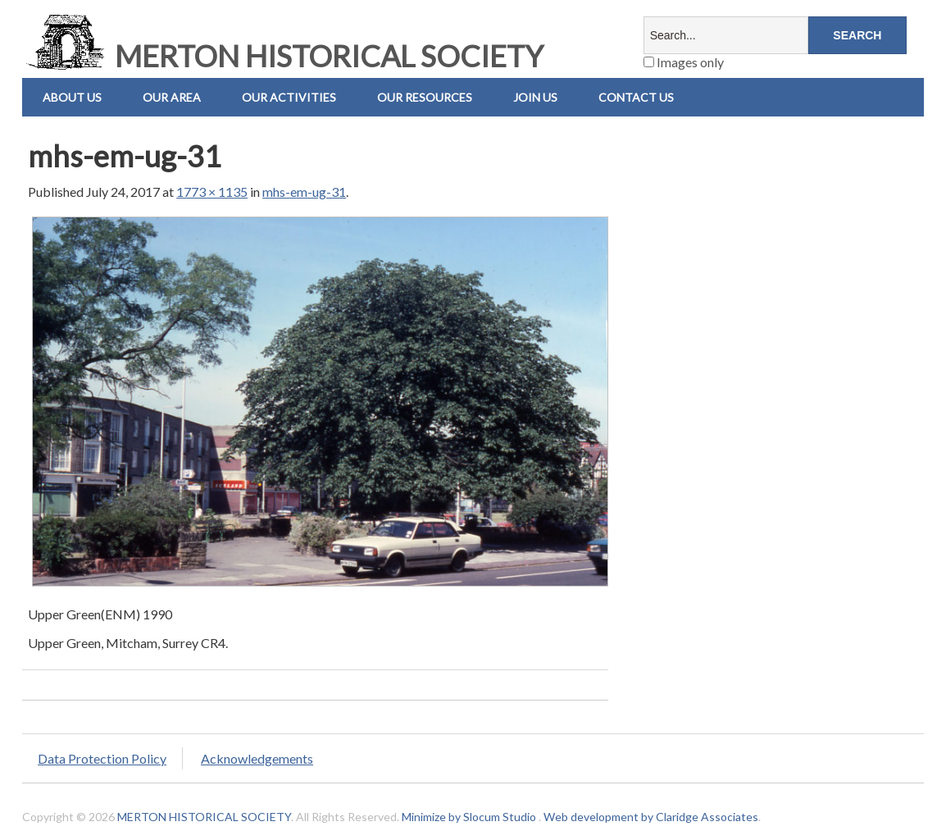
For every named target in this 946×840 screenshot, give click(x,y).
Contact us (636, 97)
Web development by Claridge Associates (650, 817)
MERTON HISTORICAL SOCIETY (282, 56)
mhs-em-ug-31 (304, 191)
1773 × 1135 (212, 191)
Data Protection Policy (102, 758)
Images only (684, 62)
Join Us (535, 97)
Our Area (172, 97)
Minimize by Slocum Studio (469, 817)
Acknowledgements (257, 758)
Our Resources (424, 97)
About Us (72, 97)
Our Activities (289, 97)
